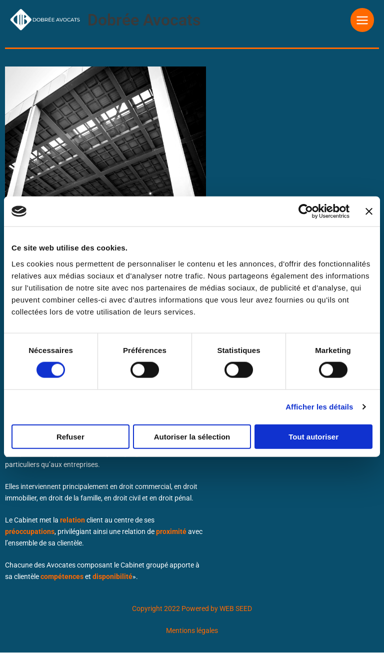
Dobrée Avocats (133, 20)
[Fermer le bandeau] (369, 211)
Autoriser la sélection (192, 436)
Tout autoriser (313, 436)
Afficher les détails (319, 406)
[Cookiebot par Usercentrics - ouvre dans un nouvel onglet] (306, 211)
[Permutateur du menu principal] (362, 20)
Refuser (70, 436)
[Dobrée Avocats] (40, 19)
